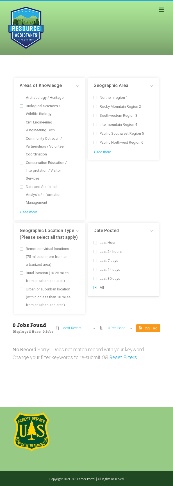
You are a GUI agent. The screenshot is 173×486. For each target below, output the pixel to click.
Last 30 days (107, 278)
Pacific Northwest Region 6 (118, 142)
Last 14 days (107, 269)
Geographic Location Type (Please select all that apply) (49, 234)
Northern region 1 (111, 97)
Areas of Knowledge (41, 85)
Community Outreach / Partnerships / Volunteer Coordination (42, 146)
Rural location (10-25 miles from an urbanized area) (44, 277)
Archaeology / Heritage (41, 97)
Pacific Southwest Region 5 (119, 133)
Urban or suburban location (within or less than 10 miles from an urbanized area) (45, 297)
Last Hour (104, 242)
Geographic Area (111, 85)
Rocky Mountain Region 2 (117, 106)
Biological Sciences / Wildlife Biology (40, 110)
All (99, 287)
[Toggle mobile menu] (162, 10)
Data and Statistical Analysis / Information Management (41, 195)
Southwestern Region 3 (115, 115)
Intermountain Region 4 (115, 124)
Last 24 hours (108, 251)
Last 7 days (106, 260)
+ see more (28, 212)
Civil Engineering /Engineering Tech (37, 126)
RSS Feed (148, 328)
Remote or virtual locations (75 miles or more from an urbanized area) (44, 257)
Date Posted (106, 230)
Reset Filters (123, 357)
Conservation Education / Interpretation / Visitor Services (43, 170)
